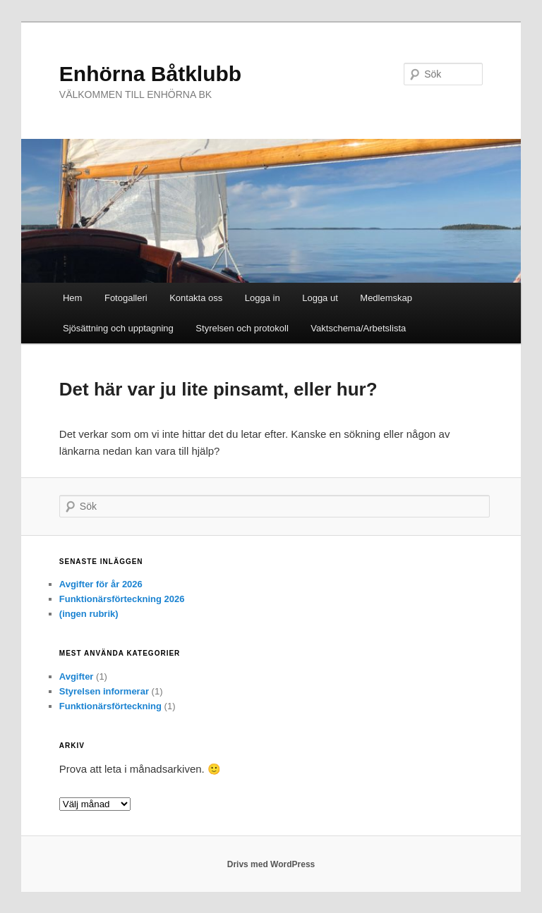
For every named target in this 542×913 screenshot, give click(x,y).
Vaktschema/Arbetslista (358, 328)
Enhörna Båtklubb (150, 73)
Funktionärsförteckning (110, 706)
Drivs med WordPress (271, 864)
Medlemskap (386, 298)
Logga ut (320, 298)
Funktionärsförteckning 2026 (122, 599)
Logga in (262, 298)
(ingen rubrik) (89, 613)
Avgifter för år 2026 (101, 584)
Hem (72, 298)
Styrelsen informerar (104, 691)
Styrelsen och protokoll (242, 328)
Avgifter (76, 676)
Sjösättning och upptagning (118, 328)
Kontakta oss (195, 298)
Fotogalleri (125, 298)
